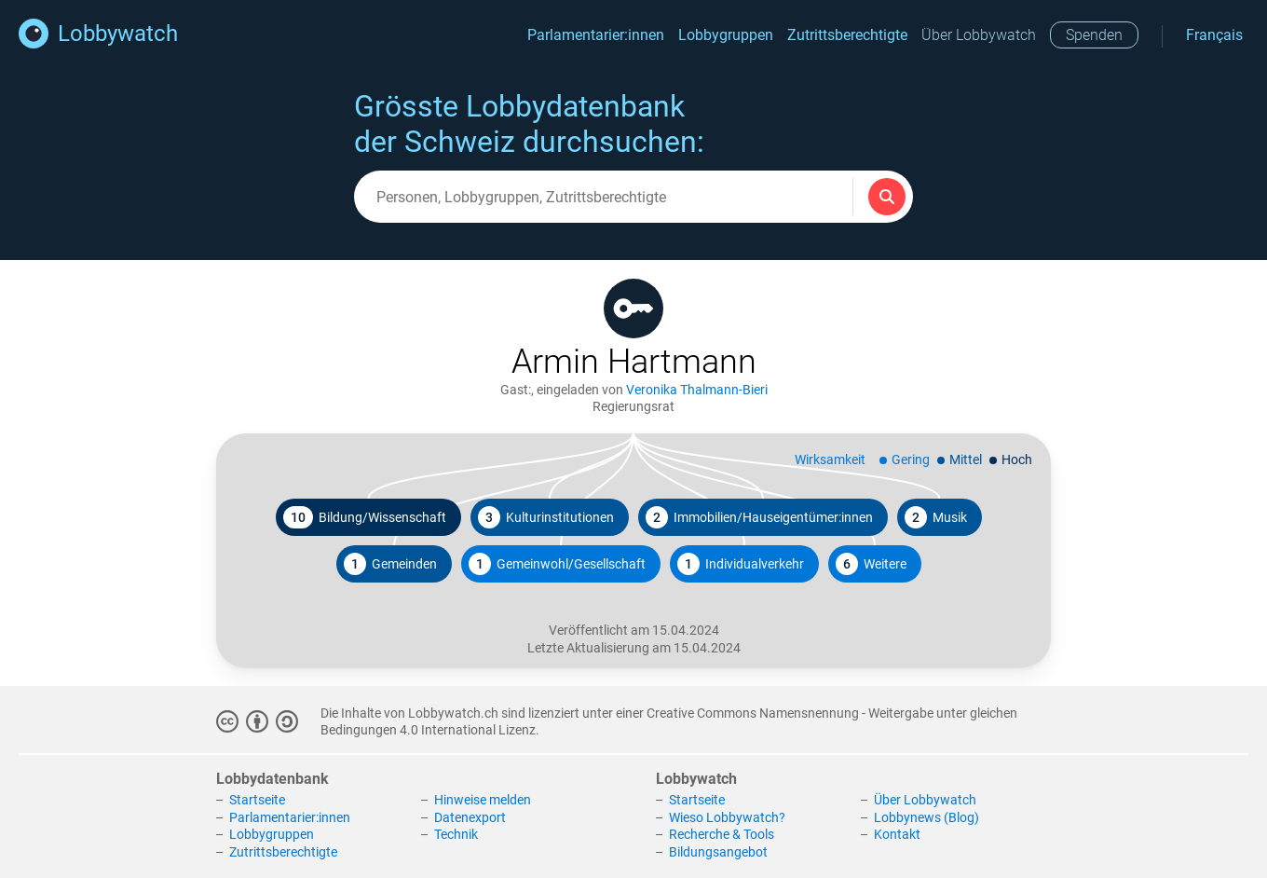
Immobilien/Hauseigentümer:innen (759, 517)
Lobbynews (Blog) (926, 817)
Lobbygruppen (725, 35)
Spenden (1094, 35)
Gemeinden (390, 564)
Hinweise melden (482, 799)
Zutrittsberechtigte (847, 35)
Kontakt (897, 834)
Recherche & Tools (721, 834)
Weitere (871, 564)
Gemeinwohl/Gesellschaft (557, 564)
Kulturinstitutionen (546, 517)
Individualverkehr (740, 564)
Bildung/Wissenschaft (364, 517)
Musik (936, 517)
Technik (456, 834)
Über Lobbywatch (978, 35)
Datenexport (470, 817)
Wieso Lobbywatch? (727, 817)
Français (1214, 35)
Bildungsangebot (718, 851)
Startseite (257, 799)
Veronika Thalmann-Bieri (697, 389)
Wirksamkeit (830, 459)
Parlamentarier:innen (595, 35)
